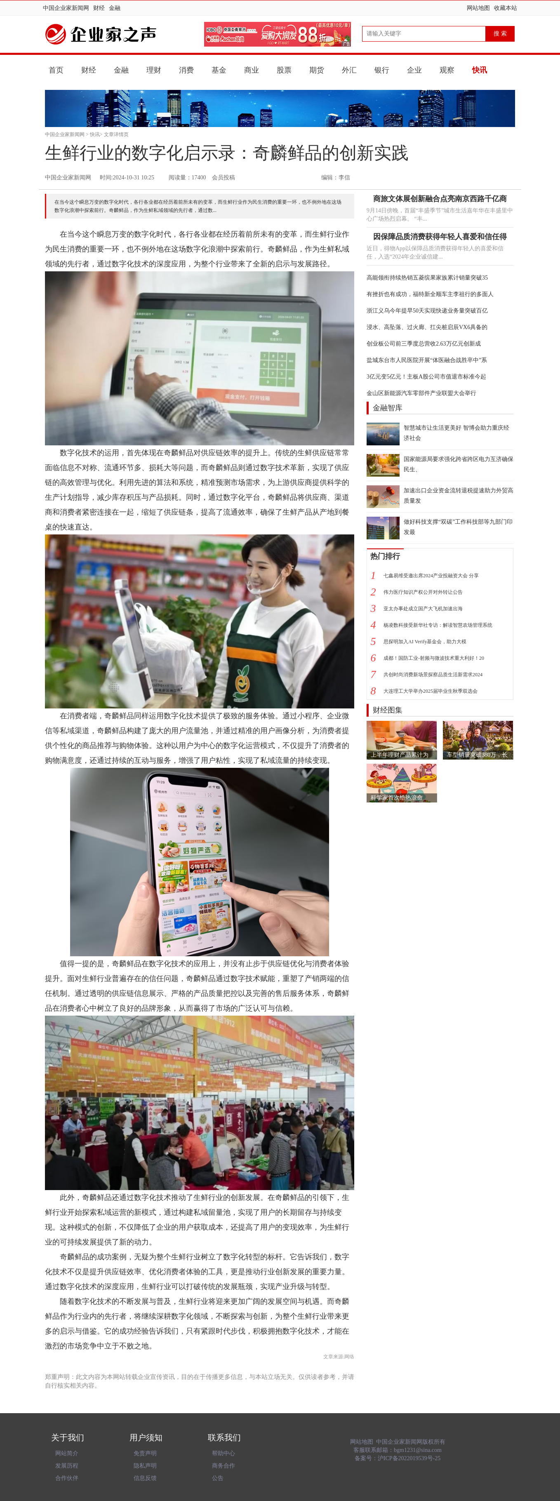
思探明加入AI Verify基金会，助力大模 (425, 642)
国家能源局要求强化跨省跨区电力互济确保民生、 (458, 464)
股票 (284, 70)
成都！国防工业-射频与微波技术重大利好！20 (434, 658)
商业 (251, 70)
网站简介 (66, 1453)
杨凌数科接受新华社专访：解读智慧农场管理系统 (438, 625)
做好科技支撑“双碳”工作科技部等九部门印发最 (458, 527)
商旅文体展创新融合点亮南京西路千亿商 (440, 199)
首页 (56, 70)
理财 (153, 70)
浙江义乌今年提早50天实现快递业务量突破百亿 (427, 311)
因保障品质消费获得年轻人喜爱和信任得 (440, 237)
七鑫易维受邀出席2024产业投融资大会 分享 (431, 576)
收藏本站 (505, 8)
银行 (381, 70)
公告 (218, 1478)
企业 (414, 70)
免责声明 (145, 1453)
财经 (99, 8)
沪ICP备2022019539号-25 (409, 1458)
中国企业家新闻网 (66, 8)
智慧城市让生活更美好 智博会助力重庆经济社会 (456, 433)
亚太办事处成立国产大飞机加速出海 (423, 609)
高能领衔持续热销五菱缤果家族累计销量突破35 (427, 278)
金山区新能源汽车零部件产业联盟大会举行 (421, 393)
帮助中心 (223, 1453)
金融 (114, 8)
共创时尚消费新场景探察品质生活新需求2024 (433, 675)
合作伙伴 (66, 1478)
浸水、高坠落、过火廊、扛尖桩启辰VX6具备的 (427, 327)
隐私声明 (145, 1466)
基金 (219, 70)
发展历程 (66, 1466)
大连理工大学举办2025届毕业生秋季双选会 (431, 691)
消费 (186, 70)
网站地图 (478, 8)
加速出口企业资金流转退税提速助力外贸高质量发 (458, 495)
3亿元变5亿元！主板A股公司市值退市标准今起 (426, 377)
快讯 (479, 70)
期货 (316, 70)
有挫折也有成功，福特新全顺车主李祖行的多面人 (430, 294)
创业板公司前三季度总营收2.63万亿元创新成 (424, 344)
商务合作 (223, 1466)
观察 (447, 70)
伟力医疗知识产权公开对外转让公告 (423, 592)
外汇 (349, 70)
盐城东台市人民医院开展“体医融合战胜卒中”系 (427, 360)
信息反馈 (145, 1478)
